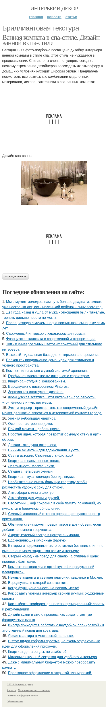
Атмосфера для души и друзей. (34, 498)
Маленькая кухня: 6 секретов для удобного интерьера (52, 657)
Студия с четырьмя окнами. (31, 471)
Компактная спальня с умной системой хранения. (47, 371)
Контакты (11, 690)
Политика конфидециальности (22, 695)
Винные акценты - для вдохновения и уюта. (44, 450)
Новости (54, 17)
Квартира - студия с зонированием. (37, 381)
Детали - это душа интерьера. (32, 445)
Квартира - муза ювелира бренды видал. (41, 477)
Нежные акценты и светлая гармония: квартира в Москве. (55, 577)
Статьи (71, 17)
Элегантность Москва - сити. (31, 466)
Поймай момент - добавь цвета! (34, 429)
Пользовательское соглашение (34, 690)
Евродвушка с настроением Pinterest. (39, 386)
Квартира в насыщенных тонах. (34, 461)
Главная (36, 17)
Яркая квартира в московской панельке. (41, 636)
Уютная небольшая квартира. (32, 418)
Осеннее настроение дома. (30, 424)
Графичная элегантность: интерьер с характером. (49, 376)
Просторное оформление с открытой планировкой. (50, 673)
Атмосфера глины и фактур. (31, 492)
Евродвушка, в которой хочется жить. (38, 583)
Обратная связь (15, 701)
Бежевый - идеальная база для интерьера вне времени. (52, 355)
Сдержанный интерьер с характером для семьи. (46, 333)
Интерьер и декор (54, 8)
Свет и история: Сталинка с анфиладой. (41, 455)
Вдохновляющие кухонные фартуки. (38, 540)
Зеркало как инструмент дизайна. (36, 392)
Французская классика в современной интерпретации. (51, 339)
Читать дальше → (15, 276)
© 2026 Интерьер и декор (20, 684)
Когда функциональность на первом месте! (43, 588)
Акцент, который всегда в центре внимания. (44, 535)
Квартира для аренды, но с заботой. (38, 652)
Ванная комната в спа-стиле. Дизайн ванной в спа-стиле (51, 40)
